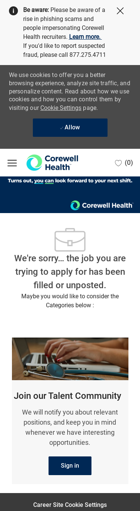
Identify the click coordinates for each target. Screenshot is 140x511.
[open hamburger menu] (12, 162)
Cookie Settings (60, 107)
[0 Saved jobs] (124, 162)
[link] (70, 465)
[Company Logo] (44, 162)
